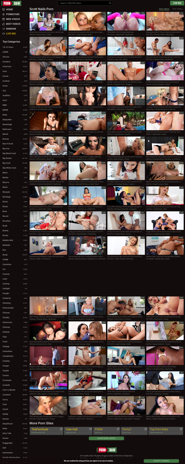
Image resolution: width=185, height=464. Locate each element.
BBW (15, 105)
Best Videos (13, 23)
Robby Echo (118, 419)
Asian (15, 86)
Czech (15, 409)
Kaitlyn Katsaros (82, 109)
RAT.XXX (71, 34)
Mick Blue (121, 109)
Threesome (41, 59)
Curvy (15, 399)
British (15, 230)
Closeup (15, 327)
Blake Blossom (43, 419)
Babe (49, 34)
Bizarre (15, 182)
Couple (15, 370)
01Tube (71, 59)
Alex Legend (42, 394)
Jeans (131, 184)
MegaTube (150, 109)
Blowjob (15, 192)
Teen (165, 209)
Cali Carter (158, 319)
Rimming (129, 259)
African (15, 57)
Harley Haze (119, 234)
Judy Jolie (118, 59)
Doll (15, 448)
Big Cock (15, 163)
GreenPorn (72, 209)
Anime (15, 76)
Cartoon (15, 274)
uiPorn (109, 394)
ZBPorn (32, 34)
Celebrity (15, 298)
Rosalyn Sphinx (42, 134)
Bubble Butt (15, 240)
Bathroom (15, 129)
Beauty (15, 139)
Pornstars (12, 14)
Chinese (15, 313)
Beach (15, 134)
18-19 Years (15, 47)
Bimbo (15, 177)
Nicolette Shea (158, 369)
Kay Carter (128, 419)
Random (11, 28)
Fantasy (127, 319)
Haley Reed (120, 34)
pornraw (12, 3)
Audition (15, 95)
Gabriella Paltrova (82, 184)
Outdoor (165, 394)
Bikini (15, 173)
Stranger (136, 419)
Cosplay (15, 361)
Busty (15, 255)
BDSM (15, 110)
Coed (15, 341)
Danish (15, 419)
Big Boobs (129, 34)
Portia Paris (118, 319)
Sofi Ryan (168, 159)
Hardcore (125, 394)
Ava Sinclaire (42, 109)
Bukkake (15, 245)
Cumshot (15, 395)
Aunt (15, 100)
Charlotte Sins (157, 159)
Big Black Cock (15, 153)
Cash (15, 279)
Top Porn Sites (164, 431)
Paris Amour (41, 159)
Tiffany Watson (42, 369)
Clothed (15, 332)
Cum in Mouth (53, 394)
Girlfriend (91, 159)
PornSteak (150, 259)
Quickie (127, 134)
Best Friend (94, 184)
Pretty (126, 159)
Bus (15, 250)
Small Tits (50, 159)
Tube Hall (77, 431)
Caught (15, 293)
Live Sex (177, 3)
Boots (15, 202)
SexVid (70, 84)
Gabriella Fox (92, 259)
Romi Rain (41, 84)
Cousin (15, 375)
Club (15, 337)
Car (15, 269)
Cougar (15, 366)
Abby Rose (156, 134)
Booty (164, 134)
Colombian (15, 351)
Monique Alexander (121, 209)
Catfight (15, 288)
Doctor (15, 438)
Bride (15, 226)
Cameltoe (15, 264)
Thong (51, 134)
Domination (15, 453)
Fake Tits (171, 109)
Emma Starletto (159, 84)
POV (91, 109)
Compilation (15, 356)
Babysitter (15, 119)
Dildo (15, 428)
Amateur (15, 62)
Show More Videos (106, 438)
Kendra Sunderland (45, 184)
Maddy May (79, 134)
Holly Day (157, 394)
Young (127, 234)
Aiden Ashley (119, 159)
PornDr (148, 84)
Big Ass (15, 148)
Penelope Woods (121, 184)
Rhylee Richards (161, 109)
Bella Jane (79, 394)
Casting (15, 284)
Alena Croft (80, 419)
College (15, 346)
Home (9, 9)
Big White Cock (15, 168)
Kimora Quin (41, 34)
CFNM (15, 259)
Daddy (15, 414)
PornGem (110, 34)
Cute (15, 404)
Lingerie (50, 59)
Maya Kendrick (158, 344)
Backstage (15, 124)
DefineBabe (111, 109)
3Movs (148, 419)
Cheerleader (15, 308)
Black (15, 187)
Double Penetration (15, 457)
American (89, 419)
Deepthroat (15, 424)
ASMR (15, 52)
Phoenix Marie (159, 34)
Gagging (86, 84)
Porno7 (133, 431)
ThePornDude (45, 431)
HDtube (110, 59)
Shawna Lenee (80, 259)
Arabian (15, 81)
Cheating (15, 303)
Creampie (15, 380)
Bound (15, 216)
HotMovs (32, 184)
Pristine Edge (81, 234)
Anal (50, 109)
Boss (15, 211)
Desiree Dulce (159, 59)
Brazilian (15, 221)
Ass (15, 90)
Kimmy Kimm (41, 344)
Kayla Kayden (119, 369)
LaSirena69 (41, 209)
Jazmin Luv (82, 209)
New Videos (164, 9)
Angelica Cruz (119, 84)
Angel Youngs (81, 34)
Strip (49, 344)
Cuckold (15, 385)
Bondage (15, 197)
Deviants (71, 369)
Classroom (15, 322)
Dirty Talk (15, 433)
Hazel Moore (119, 134)
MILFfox (32, 84)
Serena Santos (158, 419)
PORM (105, 431)
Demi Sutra (79, 59)
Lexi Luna (78, 84)
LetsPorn (32, 109)
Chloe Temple (120, 259)
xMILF (148, 134)
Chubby (15, 317)
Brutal (15, 235)
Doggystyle (130, 109)
